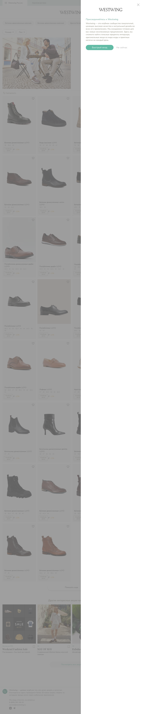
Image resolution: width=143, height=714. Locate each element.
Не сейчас (121, 47)
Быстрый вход (99, 47)
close (138, 4)
